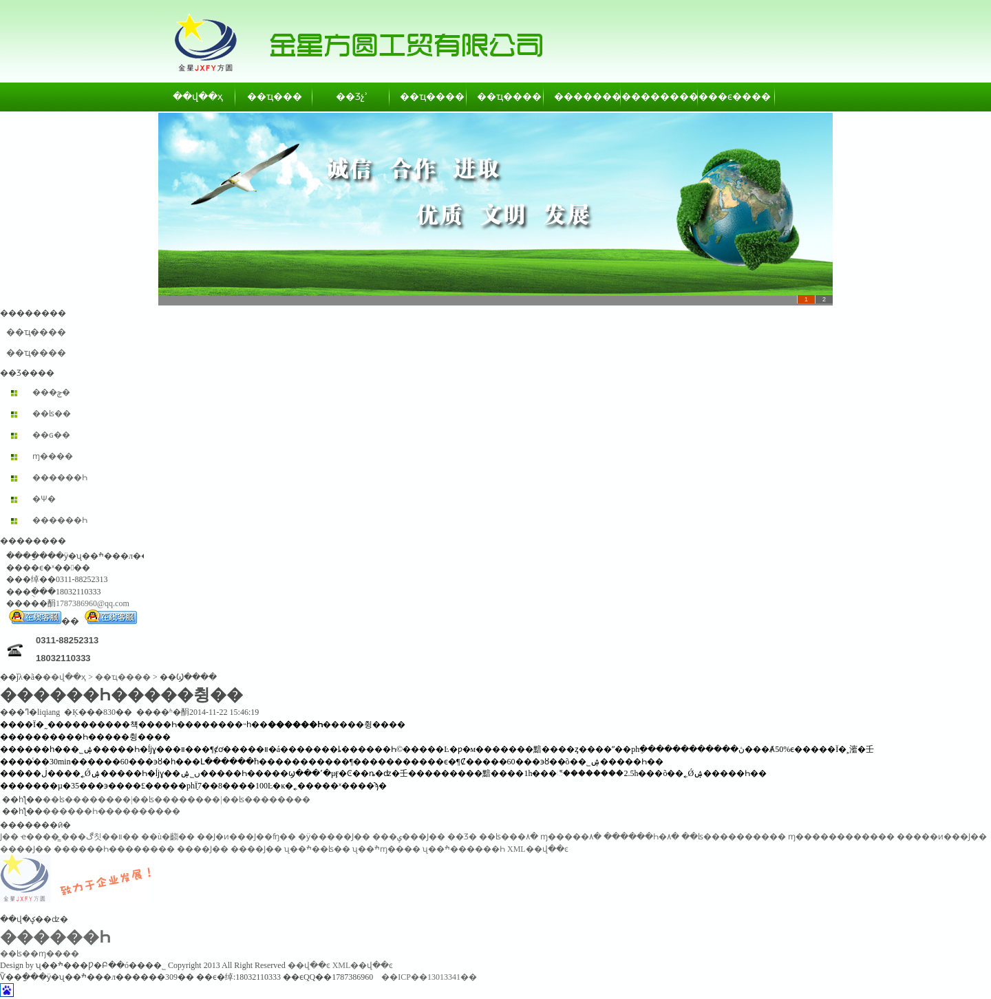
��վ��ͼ (309, 965)
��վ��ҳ (198, 97)
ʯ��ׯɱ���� (386, 849)
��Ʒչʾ (351, 97)
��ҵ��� (274, 97)
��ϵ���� (737, 97)
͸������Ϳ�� (9, 836)
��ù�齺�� (168, 836)
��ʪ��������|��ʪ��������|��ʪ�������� (176, 799)
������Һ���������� (111, 811)
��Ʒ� (462, 836)
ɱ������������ (841, 836)
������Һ (59, 477)
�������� (583, 97)
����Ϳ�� (26, 849)
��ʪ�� (51, 413)
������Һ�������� (114, 849)
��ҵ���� (429, 97)
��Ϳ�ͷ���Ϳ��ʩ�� (246, 836)
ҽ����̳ (40, 836)
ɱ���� (52, 456)
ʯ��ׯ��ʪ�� (317, 849)
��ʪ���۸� (508, 836)
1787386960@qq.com (92, 603)
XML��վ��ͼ (537, 849)
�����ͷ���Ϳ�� (942, 836)
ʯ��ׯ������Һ (464, 849)
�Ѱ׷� (44, 499)
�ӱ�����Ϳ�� (334, 836)
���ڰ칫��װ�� (100, 836)
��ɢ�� (51, 435)
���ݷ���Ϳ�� (408, 836)
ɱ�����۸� (570, 836)
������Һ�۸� (641, 836)
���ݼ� (51, 392)
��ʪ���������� (733, 836)
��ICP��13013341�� (429, 977)
